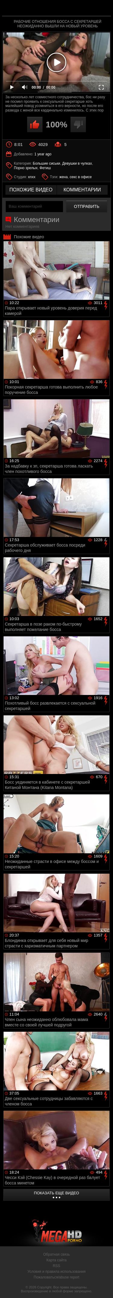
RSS (56, 1266)
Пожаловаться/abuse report (56, 1277)
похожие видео (30, 189)
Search (103, 8)
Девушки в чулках (77, 163)
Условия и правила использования (56, 1271)
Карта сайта (56, 1260)
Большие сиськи (46, 163)
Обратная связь (56, 1254)
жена (63, 177)
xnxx (32, 177)
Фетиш (45, 168)
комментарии (82, 189)
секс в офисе (81, 177)
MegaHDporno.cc (73, 10)
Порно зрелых (26, 168)
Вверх (104, 1287)
